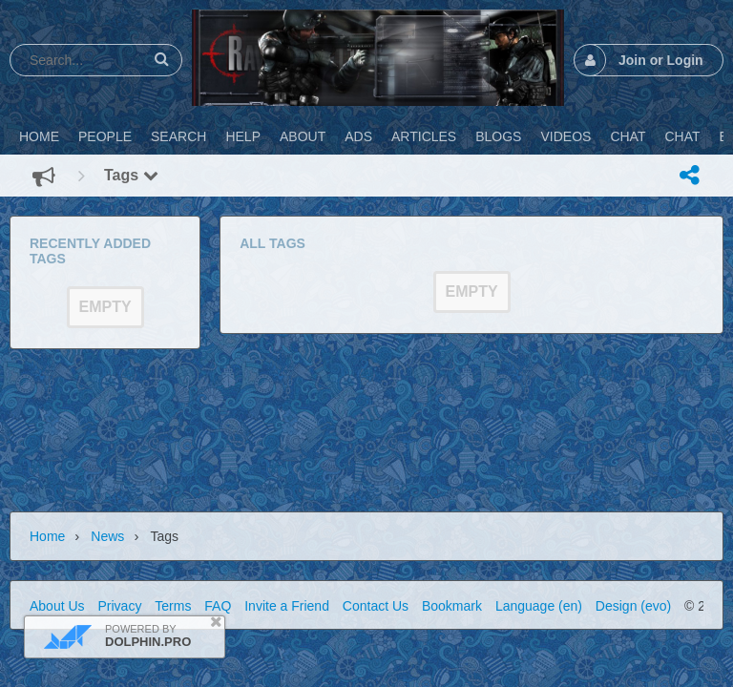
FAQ (217, 606)
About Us (57, 606)
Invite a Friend (286, 606)
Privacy (119, 606)
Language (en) (538, 606)
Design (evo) (633, 606)
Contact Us (375, 606)
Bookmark (452, 606)
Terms (173, 606)
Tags (131, 175)
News (107, 536)
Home (47, 536)
